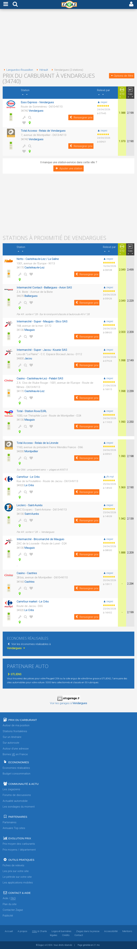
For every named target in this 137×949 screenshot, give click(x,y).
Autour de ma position (16, 725)
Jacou (28, 358)
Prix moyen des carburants (19, 843)
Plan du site (10, 904)
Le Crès (29, 485)
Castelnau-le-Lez (34, 267)
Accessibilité (111, 931)
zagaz (102, 102)
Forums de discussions (17, 795)
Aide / (9, 898)
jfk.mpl (108, 476)
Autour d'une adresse (16, 748)
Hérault (41, 69)
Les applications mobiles (18, 882)
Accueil (9, 931)
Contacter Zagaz (13, 909)
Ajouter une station (68, 168)
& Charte (39, 931)
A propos (22, 931)
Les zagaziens (11, 789)
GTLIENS (14, 674)
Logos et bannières (61, 931)
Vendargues (36, 110)
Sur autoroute (11, 742)
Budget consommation (16, 773)
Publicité (8, 915)
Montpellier (31, 451)
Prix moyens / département (19, 849)
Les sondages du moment (19, 806)
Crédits (66, 935)
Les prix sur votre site (16, 871)
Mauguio (29, 330)
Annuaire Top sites (14, 828)
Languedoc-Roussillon (18, 69)
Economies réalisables (16, 767)
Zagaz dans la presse (87, 931)
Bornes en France (15, 754)
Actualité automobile (15, 801)
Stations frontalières (15, 731)
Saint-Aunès (31, 513)
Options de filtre (121, 75)
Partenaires (9, 822)
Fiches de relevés (13, 865)
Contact (78, 935)
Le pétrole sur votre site (17, 876)
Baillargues (30, 296)
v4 (45, 945)
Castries (29, 581)
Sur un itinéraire (12, 737)
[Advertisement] (68, 39)
